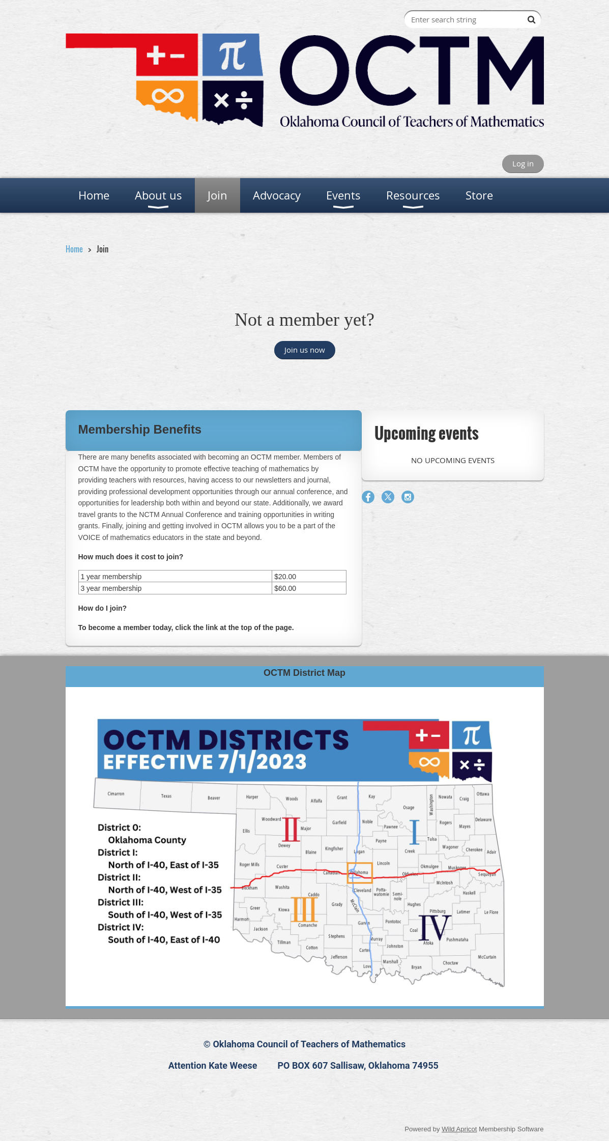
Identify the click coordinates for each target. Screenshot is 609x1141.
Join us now (304, 350)
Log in (523, 163)
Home (74, 248)
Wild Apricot (459, 1129)
